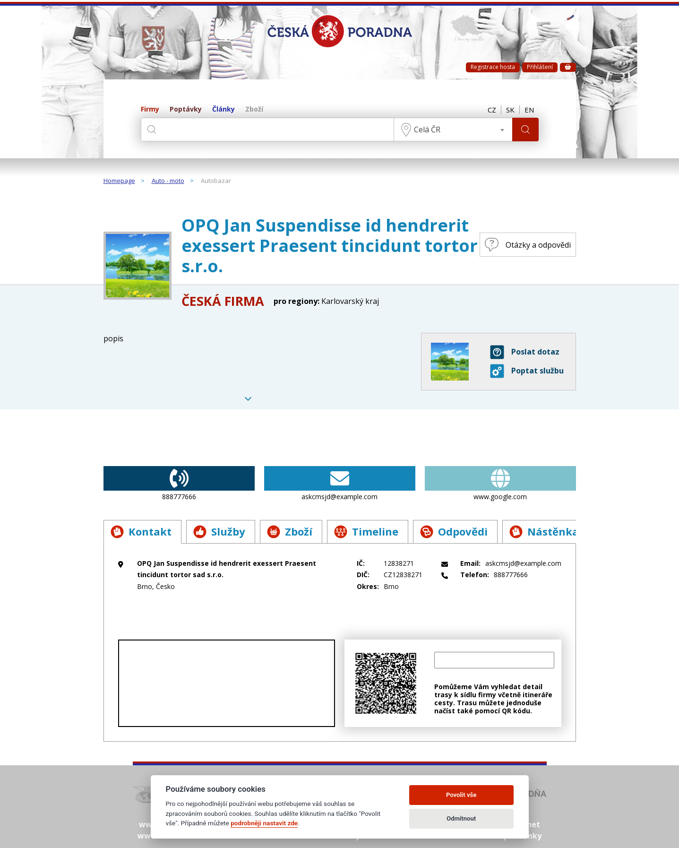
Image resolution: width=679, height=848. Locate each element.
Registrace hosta (493, 67)
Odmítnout (461, 818)
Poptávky (186, 109)
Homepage (119, 181)
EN (529, 109)
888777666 (179, 483)
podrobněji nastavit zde (264, 823)
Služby (219, 531)
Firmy (150, 109)
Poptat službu (527, 371)
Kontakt (141, 531)
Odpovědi (454, 531)
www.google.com (500, 483)
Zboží (254, 109)
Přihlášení (540, 67)
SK (510, 109)
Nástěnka (544, 531)
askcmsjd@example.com (339, 483)
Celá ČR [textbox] (427, 129)
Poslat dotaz (524, 352)
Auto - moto (168, 181)
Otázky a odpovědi (528, 244)
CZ (492, 109)
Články (223, 109)
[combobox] (453, 129)
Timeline (366, 531)
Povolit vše (461, 794)
